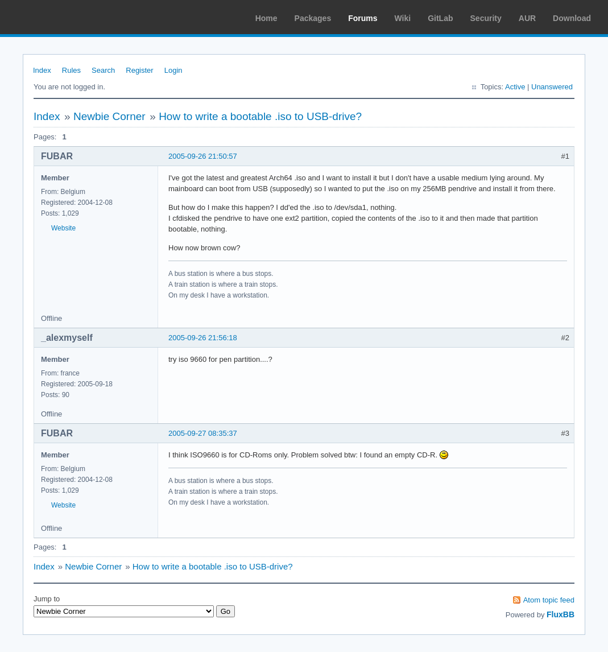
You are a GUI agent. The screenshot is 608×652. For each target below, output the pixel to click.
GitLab (440, 18)
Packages (313, 18)
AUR (527, 18)
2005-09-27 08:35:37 (202, 433)
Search (103, 70)
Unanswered (552, 86)
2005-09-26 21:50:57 (202, 156)
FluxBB (560, 614)
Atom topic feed (548, 600)
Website (63, 228)
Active (515, 86)
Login (173, 70)
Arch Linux (63, 17)
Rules (71, 70)
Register (139, 70)
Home (266, 18)
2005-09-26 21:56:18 (202, 337)
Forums (362, 18)
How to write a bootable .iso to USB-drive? (260, 116)
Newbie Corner (109, 116)
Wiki (403, 18)
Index (42, 70)
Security (486, 18)
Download (572, 18)
